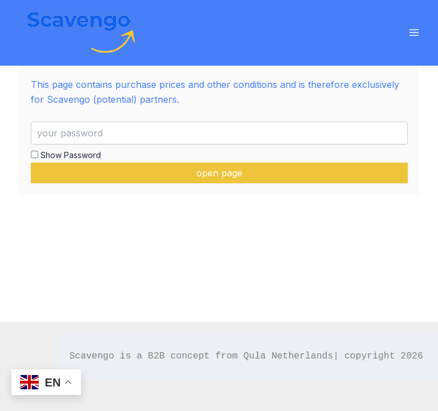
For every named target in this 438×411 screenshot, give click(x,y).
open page (219, 173)
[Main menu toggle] (414, 33)
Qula (255, 355)
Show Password (66, 155)
